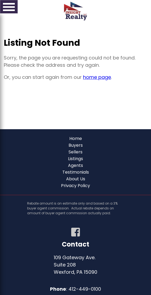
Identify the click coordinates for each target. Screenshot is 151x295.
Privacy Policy (75, 185)
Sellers (75, 152)
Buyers (76, 145)
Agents (75, 165)
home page (97, 77)
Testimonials (75, 172)
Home (75, 138)
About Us (75, 179)
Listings (75, 159)
